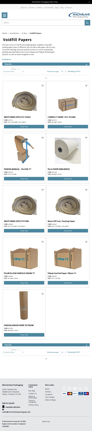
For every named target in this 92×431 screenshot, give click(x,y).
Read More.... (7, 59)
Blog (61, 7)
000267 (54, 224)
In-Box (24, 33)
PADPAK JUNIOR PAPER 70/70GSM (19, 325)
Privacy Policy (33, 405)
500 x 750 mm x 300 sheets (16, 226)
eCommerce (14, 33)
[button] (87, 23)
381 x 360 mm (55, 278)
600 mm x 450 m (56, 174)
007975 (54, 120)
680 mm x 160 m (13, 330)
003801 (10, 276)
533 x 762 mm (12, 174)
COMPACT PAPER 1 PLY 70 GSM (61, 117)
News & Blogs (50, 400)
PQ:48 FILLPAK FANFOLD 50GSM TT (19, 273)
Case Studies (48, 7)
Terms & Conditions (32, 401)
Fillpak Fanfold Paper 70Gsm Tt (62, 273)
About (47, 389)
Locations (39, 7)
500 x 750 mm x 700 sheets (60, 226)
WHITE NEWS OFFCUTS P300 (16, 221)
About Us (24, 7)
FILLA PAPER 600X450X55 (59, 169)
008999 (54, 276)
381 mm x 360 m (56, 122)
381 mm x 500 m (13, 278)
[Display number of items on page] (63, 71)
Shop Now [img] (24, 127)
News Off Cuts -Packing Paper (61, 221)
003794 (10, 328)
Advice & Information (32, 397)
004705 (10, 172)
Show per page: (53, 71)
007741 (10, 120)
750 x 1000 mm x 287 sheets (17, 122)
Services (31, 7)
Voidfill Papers (35, 33)
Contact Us (68, 7)
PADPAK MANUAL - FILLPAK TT (17, 169)
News (57, 7)
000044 (10, 224)
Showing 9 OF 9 (74, 71)
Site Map (31, 391)
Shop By (46, 64)
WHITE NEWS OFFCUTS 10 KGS (17, 117)
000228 (54, 172)
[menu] (4, 15)
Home (4, 33)
